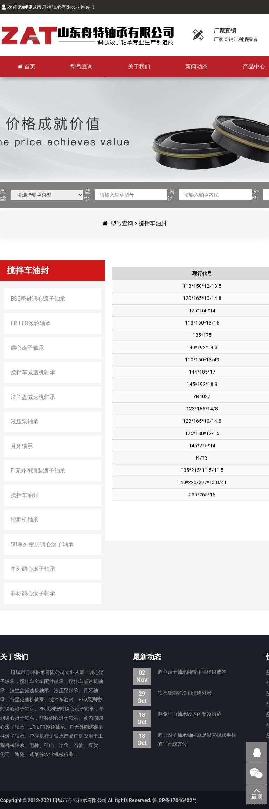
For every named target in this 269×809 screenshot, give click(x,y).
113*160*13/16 (202, 323)
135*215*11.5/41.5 (202, 470)
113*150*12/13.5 (202, 286)
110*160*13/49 (202, 359)
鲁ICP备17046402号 (174, 800)
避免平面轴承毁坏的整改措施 (177, 714)
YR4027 (202, 396)
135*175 (202, 335)
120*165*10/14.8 (202, 298)
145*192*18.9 (202, 384)
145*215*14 (202, 445)
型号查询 (122, 223)
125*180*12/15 (202, 433)
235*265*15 (202, 494)
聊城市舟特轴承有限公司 (87, 35)
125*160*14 (202, 310)
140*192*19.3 (202, 347)
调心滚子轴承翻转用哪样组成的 (179, 672)
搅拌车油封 (153, 223)
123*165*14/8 (202, 409)
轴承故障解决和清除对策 (172, 693)
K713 (202, 458)
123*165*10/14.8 (202, 421)
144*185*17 (202, 372)
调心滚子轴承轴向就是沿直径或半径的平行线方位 (184, 739)
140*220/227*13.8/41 (202, 482)
